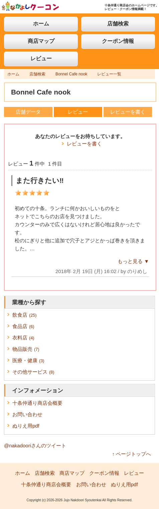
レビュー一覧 (109, 74)
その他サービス (33, 372)
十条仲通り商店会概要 (37, 403)
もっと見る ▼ (133, 261)
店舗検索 (118, 23)
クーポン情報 (118, 41)
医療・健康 (28, 360)
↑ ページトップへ (131, 454)
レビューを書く (127, 112)
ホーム (41, 23)
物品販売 (25, 349)
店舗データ (28, 112)
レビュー (41, 58)
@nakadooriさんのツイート (35, 445)
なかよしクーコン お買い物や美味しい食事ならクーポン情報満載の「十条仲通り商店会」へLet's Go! (30, 6)
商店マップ (41, 41)
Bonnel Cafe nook (71, 74)
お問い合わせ (27, 414)
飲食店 (24, 315)
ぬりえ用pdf (25, 426)
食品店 (23, 326)
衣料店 (23, 337)
